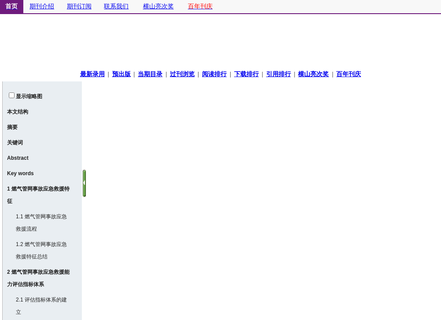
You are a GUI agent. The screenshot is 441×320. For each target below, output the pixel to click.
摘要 (12, 127)
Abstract (18, 158)
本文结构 (17, 112)
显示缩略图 (29, 96)
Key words (20, 173)
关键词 (15, 143)
